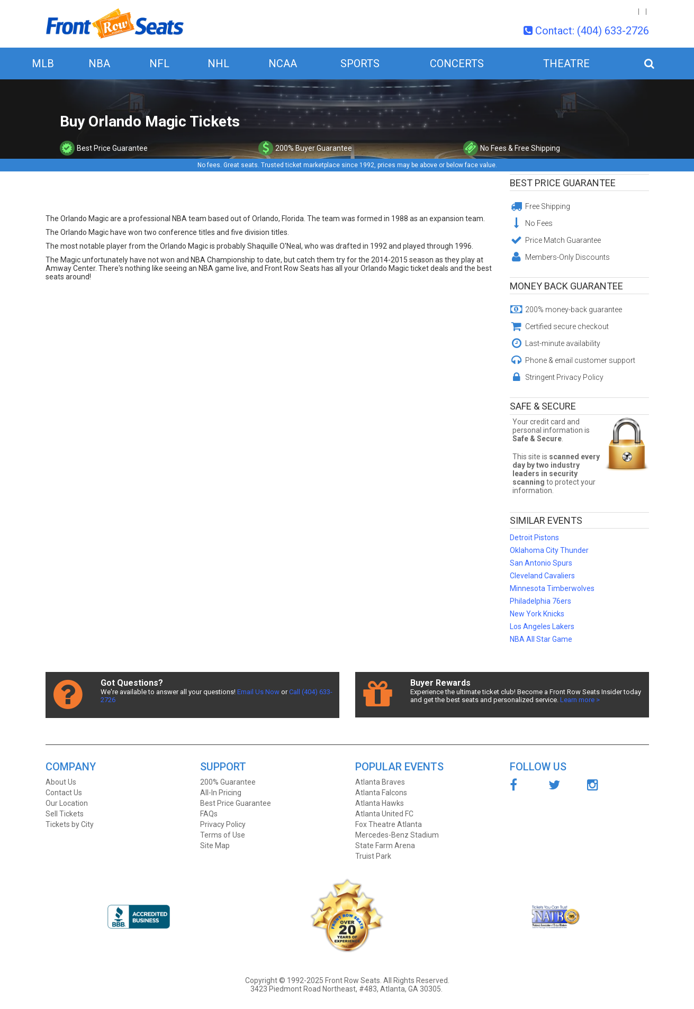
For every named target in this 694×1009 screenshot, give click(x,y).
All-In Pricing (220, 792)
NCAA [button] (282, 63)
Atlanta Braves (380, 782)
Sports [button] (360, 63)
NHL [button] (218, 63)
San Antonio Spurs (541, 563)
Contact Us (64, 792)
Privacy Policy (223, 824)
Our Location (67, 803)
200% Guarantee (228, 782)
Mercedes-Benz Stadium (397, 835)
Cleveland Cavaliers (542, 575)
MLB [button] (43, 63)
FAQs (209, 814)
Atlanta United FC (384, 814)
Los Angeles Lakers (542, 626)
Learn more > (580, 700)
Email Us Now (258, 692)
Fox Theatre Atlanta (388, 824)
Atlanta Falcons (381, 792)
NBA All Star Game (541, 639)
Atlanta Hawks (379, 803)
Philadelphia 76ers (540, 601)
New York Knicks (537, 614)
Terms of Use (222, 835)
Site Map (215, 845)
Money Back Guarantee (566, 286)
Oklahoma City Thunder (549, 550)
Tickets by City (70, 824)
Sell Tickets (65, 814)
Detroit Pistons (534, 537)
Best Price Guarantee (563, 182)
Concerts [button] (457, 63)
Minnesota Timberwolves (552, 588)
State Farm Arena (385, 845)
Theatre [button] (566, 63)
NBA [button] (99, 63)
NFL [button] (159, 63)
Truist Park (373, 856)
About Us (61, 782)
